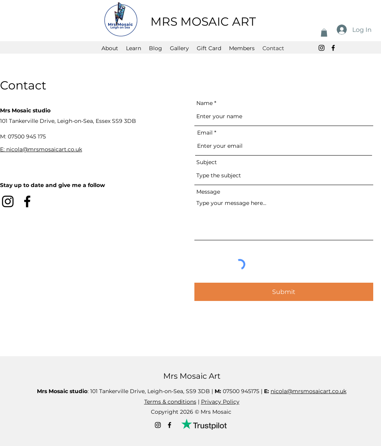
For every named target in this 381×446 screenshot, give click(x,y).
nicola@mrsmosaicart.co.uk (308, 391)
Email (205, 132)
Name (204, 103)
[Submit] (283, 292)
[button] (324, 33)
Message (208, 191)
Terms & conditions (170, 401)
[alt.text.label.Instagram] (321, 48)
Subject (206, 162)
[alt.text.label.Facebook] (333, 48)
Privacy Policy (220, 401)
